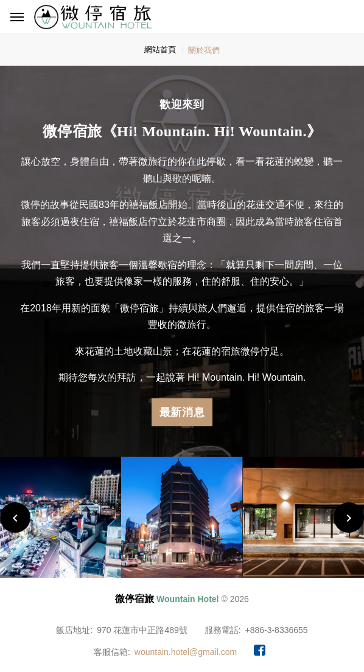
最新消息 (182, 412)
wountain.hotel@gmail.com (186, 652)
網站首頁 (160, 49)
